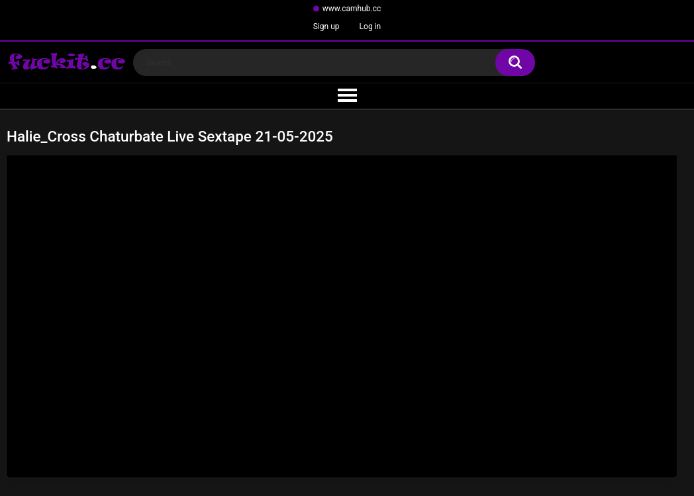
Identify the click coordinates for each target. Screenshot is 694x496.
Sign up (326, 26)
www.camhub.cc (351, 8)
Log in (370, 26)
